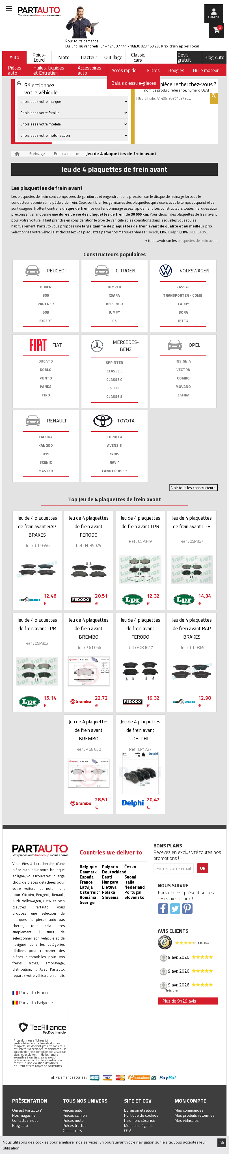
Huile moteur (206, 70)
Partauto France (30, 992)
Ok (221, 1142)
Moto (64, 57)
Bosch (153, 232)
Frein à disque (66, 153)
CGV (127, 1130)
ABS (202, 232)
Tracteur (88, 57)
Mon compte (190, 1101)
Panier (220, 28)
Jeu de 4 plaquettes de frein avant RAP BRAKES (37, 526)
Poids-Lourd (39, 57)
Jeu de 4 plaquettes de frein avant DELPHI (140, 730)
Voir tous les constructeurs (193, 488)
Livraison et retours (140, 1110)
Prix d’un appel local (180, 46)
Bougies (176, 70)
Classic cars (138, 57)
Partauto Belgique (32, 1002)
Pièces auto (72, 1110)
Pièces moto (73, 1120)
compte (214, 17)
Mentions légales (138, 1125)
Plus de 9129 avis (179, 1000)
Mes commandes (189, 1110)
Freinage (37, 153)
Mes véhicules (187, 1120)
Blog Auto (214, 57)
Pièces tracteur (75, 1125)
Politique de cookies (141, 1115)
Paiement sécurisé (139, 1120)
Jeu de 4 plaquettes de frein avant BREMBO (89, 628)
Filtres (153, 70)
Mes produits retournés (195, 1115)
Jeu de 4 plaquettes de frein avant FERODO (89, 526)
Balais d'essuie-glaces (133, 83)
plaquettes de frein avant (198, 240)
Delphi (174, 232)
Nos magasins (24, 1115)
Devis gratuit (184, 57)
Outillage (113, 57)
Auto (14, 57)
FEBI (193, 232)
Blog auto (20, 1125)
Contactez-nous (25, 1120)
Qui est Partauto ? (27, 1110)
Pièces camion (75, 1115)
